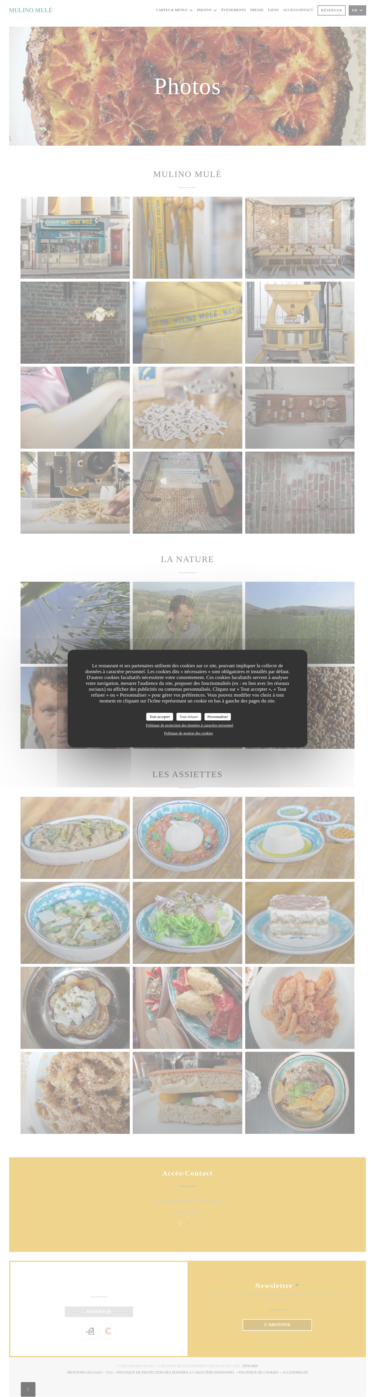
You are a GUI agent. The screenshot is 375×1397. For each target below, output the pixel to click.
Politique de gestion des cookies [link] (188, 733)
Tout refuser (189, 716)
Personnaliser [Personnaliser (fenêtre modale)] (217, 716)
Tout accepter (159, 716)
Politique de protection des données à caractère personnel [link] (189, 725)
